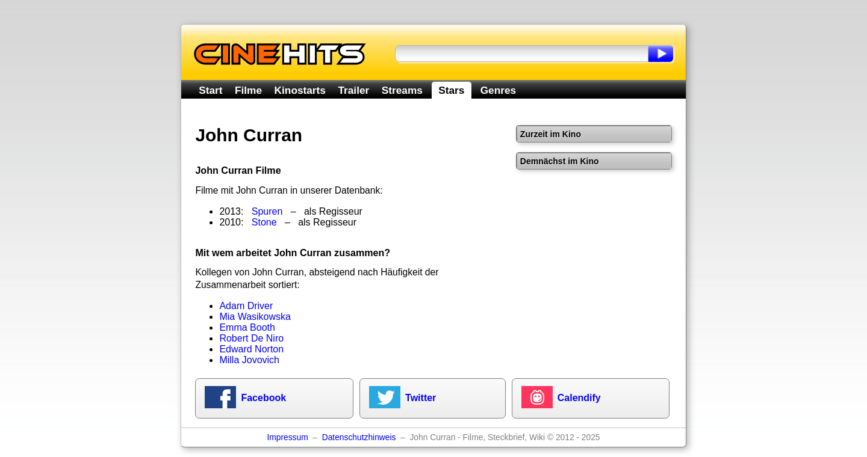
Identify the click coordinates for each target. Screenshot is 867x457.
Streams (402, 90)
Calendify (579, 398)
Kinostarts (300, 90)
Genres (498, 90)
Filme (248, 90)
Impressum (287, 437)
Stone (264, 222)
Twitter (420, 398)
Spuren (267, 211)
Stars (451, 90)
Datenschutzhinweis (359, 437)
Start (210, 90)
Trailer (353, 90)
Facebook (263, 398)
